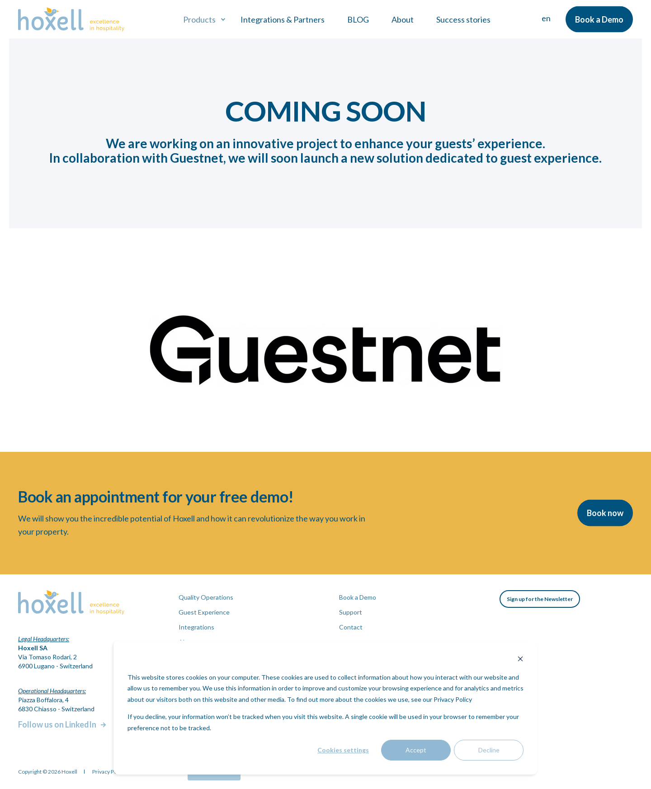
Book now (605, 513)
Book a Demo (599, 19)
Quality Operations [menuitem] (206, 597)
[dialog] (325, 707)
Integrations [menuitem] (196, 627)
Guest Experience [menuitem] (204, 612)
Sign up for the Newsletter (540, 599)
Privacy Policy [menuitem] (108, 771)
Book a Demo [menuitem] (357, 597)
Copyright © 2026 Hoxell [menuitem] (47, 771)
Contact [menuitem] (351, 627)
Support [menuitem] (350, 612)
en (546, 18)
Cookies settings (343, 750)
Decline (489, 750)
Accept (416, 750)
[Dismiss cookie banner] (520, 660)
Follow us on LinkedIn (57, 724)
